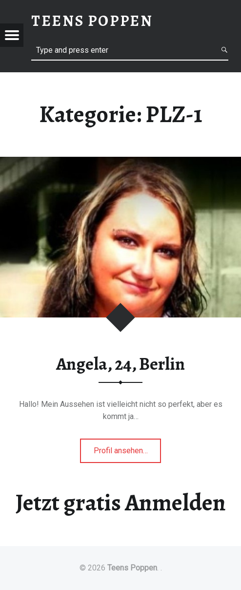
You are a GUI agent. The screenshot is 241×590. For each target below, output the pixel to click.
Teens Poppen (132, 567)
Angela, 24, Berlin (120, 364)
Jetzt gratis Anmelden (121, 502)
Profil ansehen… (127, 453)
